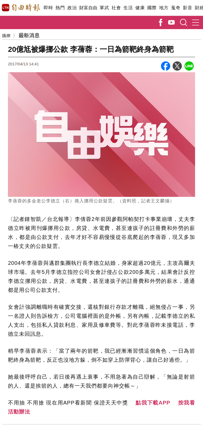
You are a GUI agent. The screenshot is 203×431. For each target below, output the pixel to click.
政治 (72, 7)
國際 (151, 7)
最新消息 (29, 35)
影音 (187, 7)
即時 (48, 7)
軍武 (104, 7)
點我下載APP (153, 403)
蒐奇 (175, 7)
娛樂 (6, 35)
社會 (116, 7)
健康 (140, 7)
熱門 (60, 7)
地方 (163, 7)
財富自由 (88, 7)
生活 (128, 7)
